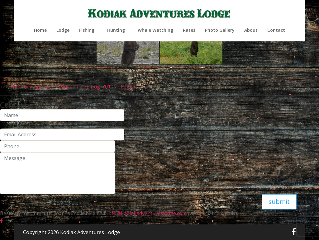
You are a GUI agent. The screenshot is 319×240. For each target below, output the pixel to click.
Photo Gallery (220, 30)
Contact (276, 30)
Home (40, 30)
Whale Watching (155, 30)
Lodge (62, 30)
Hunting (116, 30)
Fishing (86, 30)
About (251, 30)
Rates (189, 30)
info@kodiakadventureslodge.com (146, 213)
